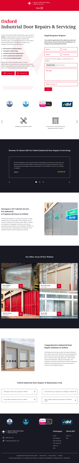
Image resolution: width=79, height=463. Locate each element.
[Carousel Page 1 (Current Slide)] (36, 182)
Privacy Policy (52, 455)
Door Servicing (57, 440)
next (77, 121)
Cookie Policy (43, 455)
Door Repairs (56, 438)
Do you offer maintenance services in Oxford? (15, 399)
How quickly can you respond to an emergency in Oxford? (59, 391)
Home (54, 435)
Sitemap (60, 455)
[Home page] (38, 3)
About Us (55, 445)
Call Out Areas (57, 443)
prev (2, 121)
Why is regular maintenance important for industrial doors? (58, 400)
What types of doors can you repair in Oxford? (16, 391)
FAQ (54, 448)
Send (48, 89)
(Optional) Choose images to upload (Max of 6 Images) (58, 60)
